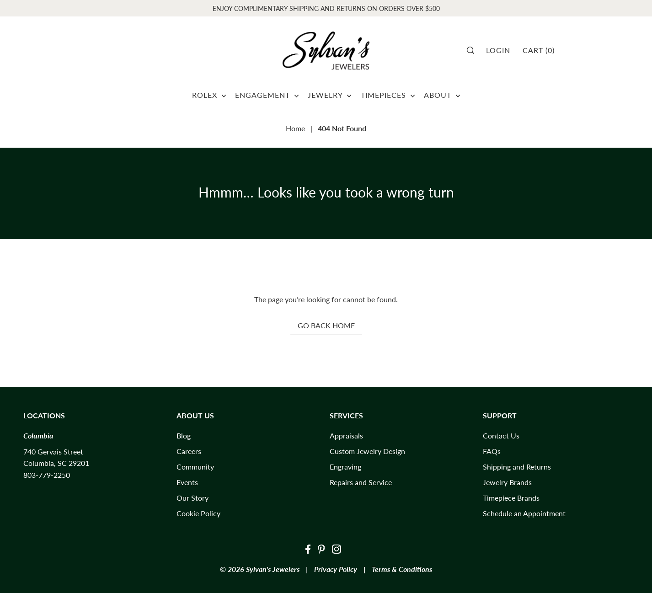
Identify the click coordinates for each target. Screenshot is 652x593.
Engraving (345, 466)
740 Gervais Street (53, 451)
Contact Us (501, 435)
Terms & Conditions (402, 569)
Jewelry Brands (507, 482)
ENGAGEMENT (267, 95)
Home (295, 128)
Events (187, 482)
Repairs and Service (361, 482)
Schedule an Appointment (524, 513)
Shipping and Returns (517, 466)
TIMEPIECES (388, 95)
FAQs (492, 451)
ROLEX (209, 95)
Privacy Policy (335, 569)
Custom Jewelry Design (367, 451)
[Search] (473, 50)
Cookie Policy (198, 513)
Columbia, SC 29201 (56, 463)
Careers (188, 451)
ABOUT (442, 95)
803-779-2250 (46, 474)
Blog (183, 435)
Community (195, 466)
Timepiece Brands (511, 497)
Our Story (192, 497)
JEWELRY (329, 95)
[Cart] (541, 50)
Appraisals (346, 435)
